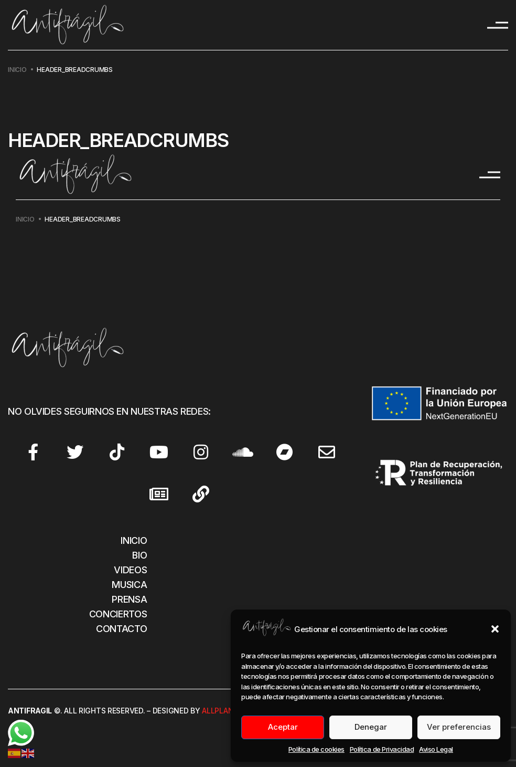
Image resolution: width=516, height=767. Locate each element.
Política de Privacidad (382, 749)
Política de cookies (316, 749)
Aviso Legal (436, 749)
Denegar (370, 727)
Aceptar (283, 727)
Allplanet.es (227, 710)
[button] (495, 629)
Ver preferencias (459, 727)
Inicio (17, 69)
